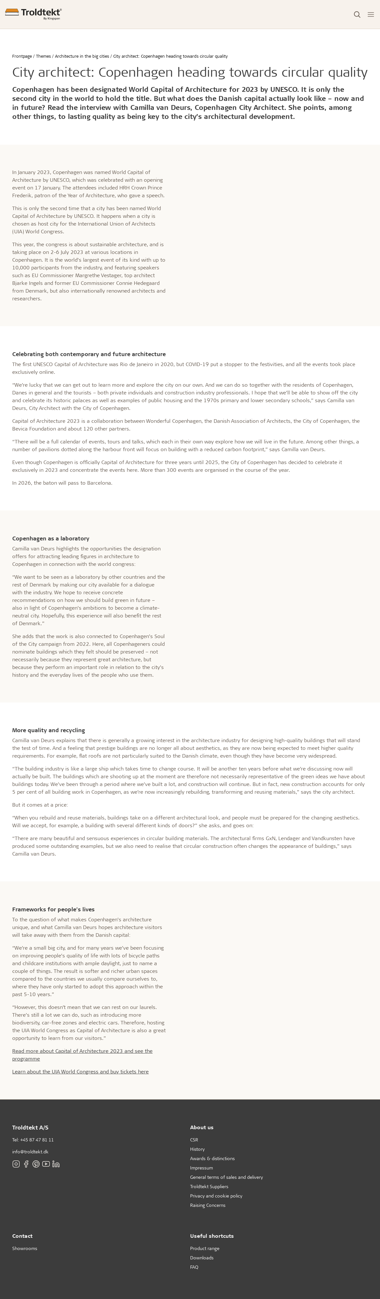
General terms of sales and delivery (226, 1177)
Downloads (202, 1258)
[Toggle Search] (357, 14)
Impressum (201, 1168)
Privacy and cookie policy (216, 1196)
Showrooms (24, 1248)
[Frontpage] (33, 14)
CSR (194, 1140)
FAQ (194, 1267)
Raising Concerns (208, 1205)
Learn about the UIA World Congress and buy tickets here (80, 1071)
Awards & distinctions (212, 1158)
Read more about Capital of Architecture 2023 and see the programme (82, 1054)
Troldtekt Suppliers (209, 1186)
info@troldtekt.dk (30, 1152)
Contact (22, 1235)
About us (202, 1127)
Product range (204, 1248)
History (197, 1149)
